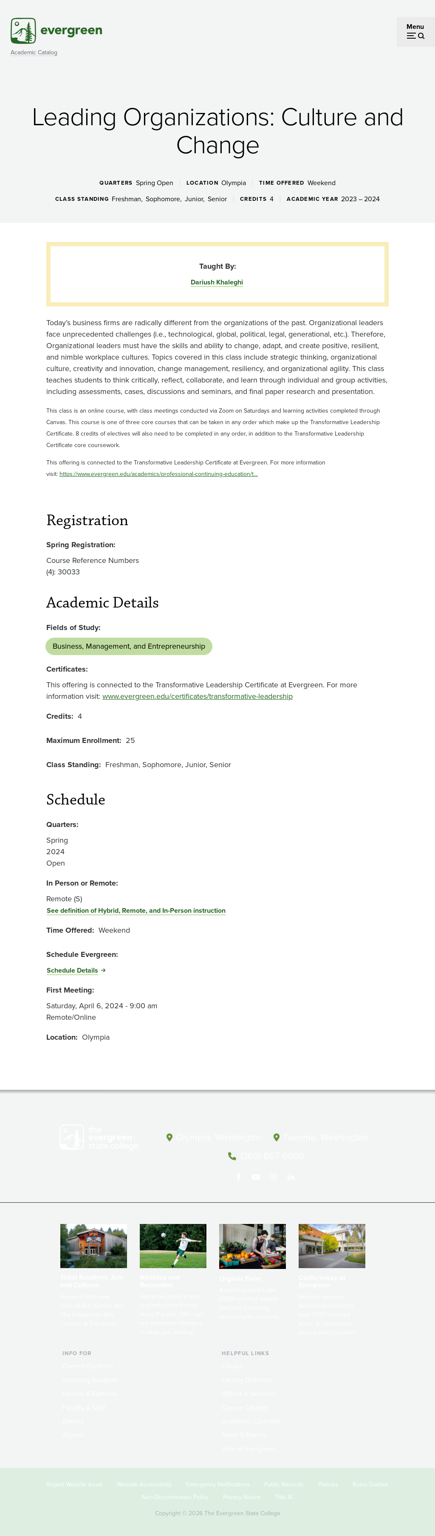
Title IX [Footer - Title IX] (284, 1496)
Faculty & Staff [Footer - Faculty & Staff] (83, 1407)
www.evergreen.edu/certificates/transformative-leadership (197, 696)
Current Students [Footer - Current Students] (87, 1365)
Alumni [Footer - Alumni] (73, 1434)
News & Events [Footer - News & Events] (244, 1434)
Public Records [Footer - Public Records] (284, 1483)
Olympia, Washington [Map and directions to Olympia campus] (219, 1137)
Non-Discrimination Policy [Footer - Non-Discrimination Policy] (175, 1496)
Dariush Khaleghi (217, 282)
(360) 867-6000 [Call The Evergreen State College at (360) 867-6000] (272, 1155)
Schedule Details (72, 970)
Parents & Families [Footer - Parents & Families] (89, 1393)
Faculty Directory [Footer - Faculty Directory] (247, 1379)
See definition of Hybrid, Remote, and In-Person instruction (136, 910)
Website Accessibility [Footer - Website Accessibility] (144, 1483)
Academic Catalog (34, 52)
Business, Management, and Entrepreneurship (129, 646)
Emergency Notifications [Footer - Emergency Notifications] (218, 1483)
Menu (415, 26)
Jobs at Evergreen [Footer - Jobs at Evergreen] (248, 1448)
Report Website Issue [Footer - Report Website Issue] (74, 1483)
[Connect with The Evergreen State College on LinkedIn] (291, 1176)
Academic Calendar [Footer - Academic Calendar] (251, 1420)
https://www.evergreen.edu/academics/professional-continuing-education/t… (158, 474)
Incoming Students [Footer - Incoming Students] (90, 1379)
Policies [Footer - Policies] (328, 1483)
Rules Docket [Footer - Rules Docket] (370, 1483)
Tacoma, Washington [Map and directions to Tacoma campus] (325, 1137)
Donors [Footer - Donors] (73, 1420)
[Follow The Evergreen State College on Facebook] (238, 1176)
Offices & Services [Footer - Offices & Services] (248, 1393)
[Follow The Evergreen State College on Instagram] (273, 1176)
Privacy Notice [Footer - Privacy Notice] (241, 1496)
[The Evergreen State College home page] (107, 1139)
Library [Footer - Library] (232, 1365)
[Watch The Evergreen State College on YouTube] (256, 1176)
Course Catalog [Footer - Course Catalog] (245, 1407)
